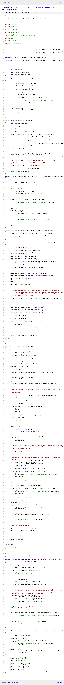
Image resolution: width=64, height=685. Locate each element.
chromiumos (13, 7)
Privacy (13, 682)
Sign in (61, 2)
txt (58, 682)
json (61, 682)
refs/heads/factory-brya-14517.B (43, 7)
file (31, 12)
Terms (17, 682)
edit (36, 12)
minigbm (28, 7)
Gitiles (8, 682)
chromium (4, 7)
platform (21, 7)
